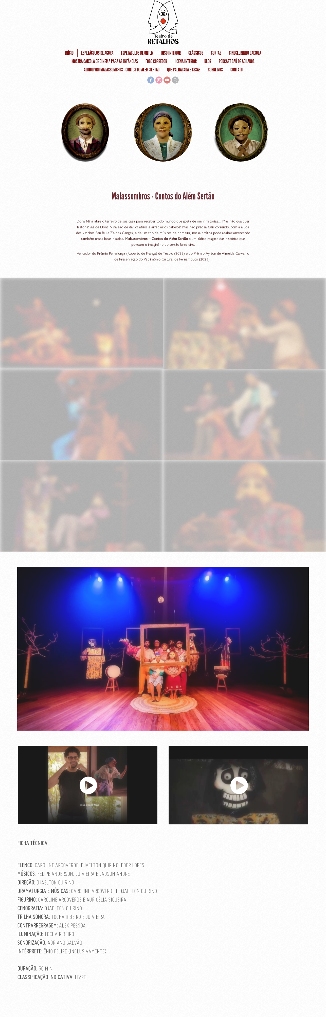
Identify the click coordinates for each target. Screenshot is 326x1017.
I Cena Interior (186, 61)
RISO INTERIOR (171, 53)
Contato (236, 70)
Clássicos (195, 53)
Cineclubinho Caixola (245, 53)
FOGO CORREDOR (156, 61)
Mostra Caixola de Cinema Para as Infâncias (104, 61)
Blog (207, 61)
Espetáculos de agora (97, 53)
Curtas (216, 53)
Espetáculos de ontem (137, 53)
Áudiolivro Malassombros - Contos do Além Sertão (121, 70)
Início (69, 53)
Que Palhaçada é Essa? (183, 70)
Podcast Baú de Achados (237, 61)
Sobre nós (215, 70)
